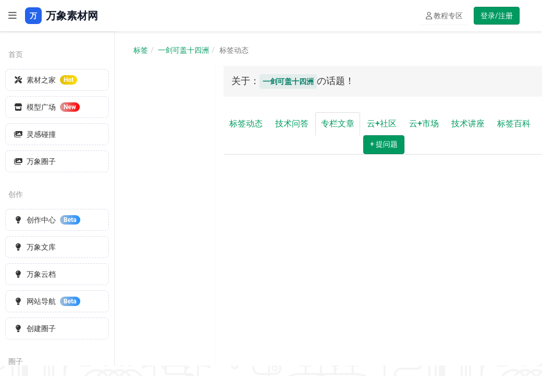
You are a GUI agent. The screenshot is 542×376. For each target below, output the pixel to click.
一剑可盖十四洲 (183, 50)
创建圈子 (35, 328)
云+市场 (424, 123)
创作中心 (47, 220)
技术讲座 (468, 123)
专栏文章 (337, 123)
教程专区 (444, 15)
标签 (140, 50)
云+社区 (382, 123)
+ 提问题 (384, 144)
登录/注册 (497, 15)
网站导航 (47, 301)
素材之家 (45, 80)
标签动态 (246, 123)
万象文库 (35, 247)
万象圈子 (35, 161)
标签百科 (514, 123)
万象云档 (35, 274)
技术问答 (292, 123)
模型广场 (47, 107)
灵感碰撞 (35, 134)
